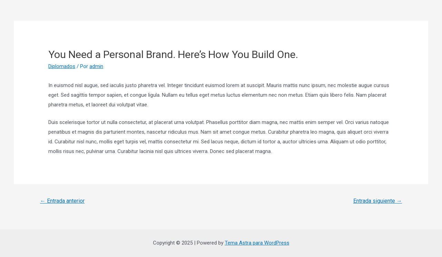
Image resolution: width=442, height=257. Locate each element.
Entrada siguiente (377, 201)
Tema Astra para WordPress (257, 243)
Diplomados (61, 66)
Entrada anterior (62, 201)
